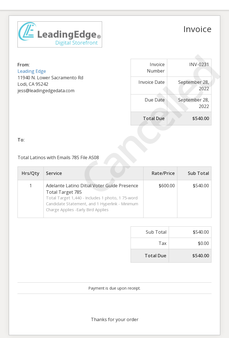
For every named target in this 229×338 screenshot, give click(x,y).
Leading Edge (31, 71)
